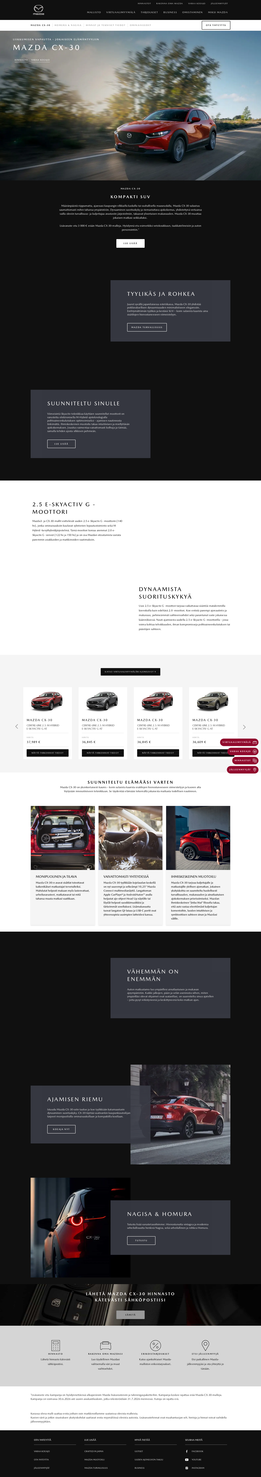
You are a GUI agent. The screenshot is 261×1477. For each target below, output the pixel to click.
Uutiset (139, 1451)
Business (170, 12)
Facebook (194, 1451)
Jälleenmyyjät (42, 1468)
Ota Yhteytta (216, 25)
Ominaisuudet (140, 25)
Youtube (193, 1459)
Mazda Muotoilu (94, 1459)
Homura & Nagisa (68, 25)
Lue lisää (130, 243)
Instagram (194, 1468)
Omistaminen (192, 12)
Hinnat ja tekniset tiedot (106, 25)
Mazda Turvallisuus (96, 1468)
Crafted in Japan (93, 1451)
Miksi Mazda (218, 12)
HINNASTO (21, 60)
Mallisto (94, 12)
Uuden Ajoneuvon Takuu (149, 1459)
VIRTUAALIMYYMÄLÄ (120, 12)
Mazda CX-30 (40, 25)
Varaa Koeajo (40, 60)
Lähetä (130, 1315)
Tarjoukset (149, 12)
